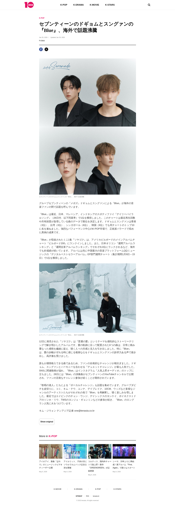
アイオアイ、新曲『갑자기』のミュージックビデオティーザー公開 (50, 464)
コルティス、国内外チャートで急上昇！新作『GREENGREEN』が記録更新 (99, 466)
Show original (46, 422)
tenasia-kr (96, 496)
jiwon (43, 40)
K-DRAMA (78, 5)
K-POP (63, 5)
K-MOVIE (94, 5)
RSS (87, 496)
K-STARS (110, 5)
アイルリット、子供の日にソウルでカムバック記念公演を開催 (75, 464)
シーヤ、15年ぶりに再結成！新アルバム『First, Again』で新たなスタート (124, 464)
